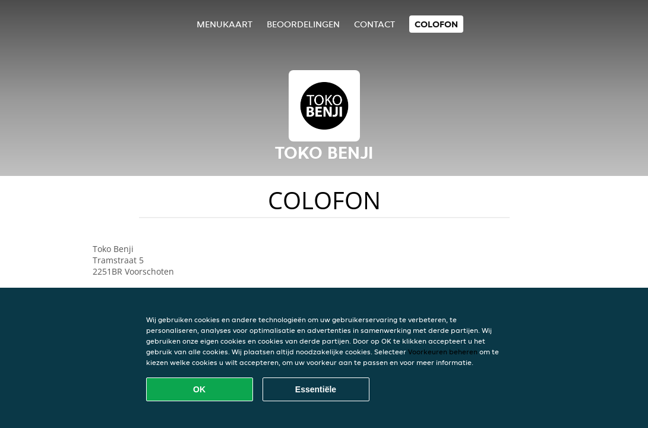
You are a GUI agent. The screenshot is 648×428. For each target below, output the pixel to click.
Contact (374, 24)
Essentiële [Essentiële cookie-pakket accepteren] (315, 389)
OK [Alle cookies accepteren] (199, 389)
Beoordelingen (303, 24)
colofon (436, 24)
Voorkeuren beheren (443, 351)
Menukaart (224, 24)
